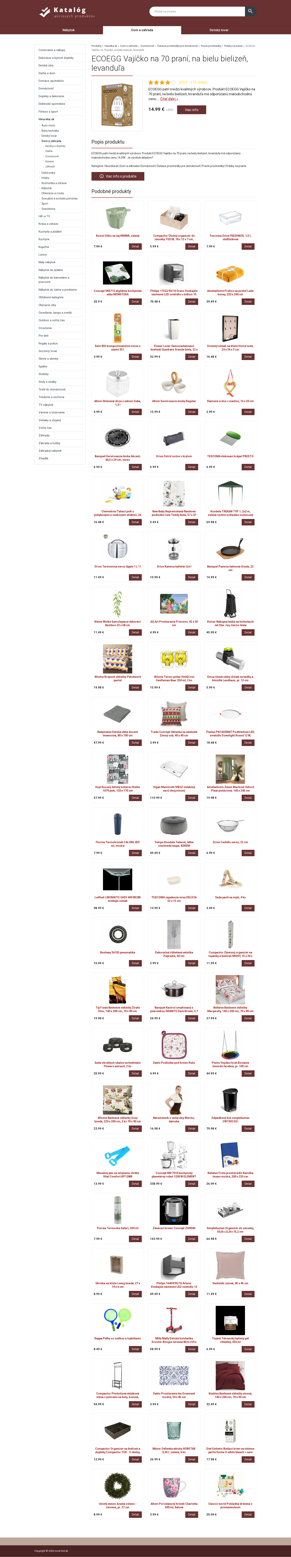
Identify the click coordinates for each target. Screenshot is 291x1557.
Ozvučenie (45, 328)
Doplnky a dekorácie (51, 96)
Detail (135, 246)
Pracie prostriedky (211, 45)
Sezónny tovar (48, 351)
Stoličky (44, 374)
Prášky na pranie (233, 45)
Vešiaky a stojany (50, 420)
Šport (45, 203)
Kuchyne (44, 239)
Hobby (45, 177)
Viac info (191, 110)
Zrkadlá (43, 458)
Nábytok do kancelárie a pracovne (54, 280)
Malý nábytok (47, 262)
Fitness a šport (48, 111)
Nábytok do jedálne (51, 270)
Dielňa (48, 151)
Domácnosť (147, 45)
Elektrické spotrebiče (52, 104)
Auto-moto (48, 125)
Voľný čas (45, 428)
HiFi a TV (44, 216)
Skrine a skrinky (48, 358)
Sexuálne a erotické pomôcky (60, 198)
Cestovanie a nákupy (52, 50)
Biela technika (50, 130)
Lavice (43, 254)
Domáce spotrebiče (51, 81)
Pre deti (43, 335)
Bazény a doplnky (55, 146)
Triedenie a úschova (51, 397)
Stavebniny (48, 208)
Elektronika (48, 172)
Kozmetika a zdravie (54, 183)
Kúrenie (49, 161)
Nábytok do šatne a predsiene (58, 289)
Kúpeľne (44, 247)
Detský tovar (219, 30)
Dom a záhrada (142, 30)
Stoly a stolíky (47, 382)
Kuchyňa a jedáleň (50, 231)
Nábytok (69, 30)
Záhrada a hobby (49, 443)
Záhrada (50, 166)
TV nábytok (46, 405)
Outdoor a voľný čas (52, 320)
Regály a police (48, 343)
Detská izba (46, 65)
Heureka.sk (111, 45)
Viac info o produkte (118, 176)
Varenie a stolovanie (52, 412)
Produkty (96, 45)
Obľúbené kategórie (51, 297)
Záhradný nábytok (50, 451)
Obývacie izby (47, 305)
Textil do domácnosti (52, 389)
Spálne (43, 366)
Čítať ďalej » (169, 99)
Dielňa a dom (47, 73)
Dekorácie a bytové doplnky (56, 58)
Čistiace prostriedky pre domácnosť (177, 45)
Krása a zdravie (48, 224)
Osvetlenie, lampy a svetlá (55, 312)
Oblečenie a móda (53, 193)
